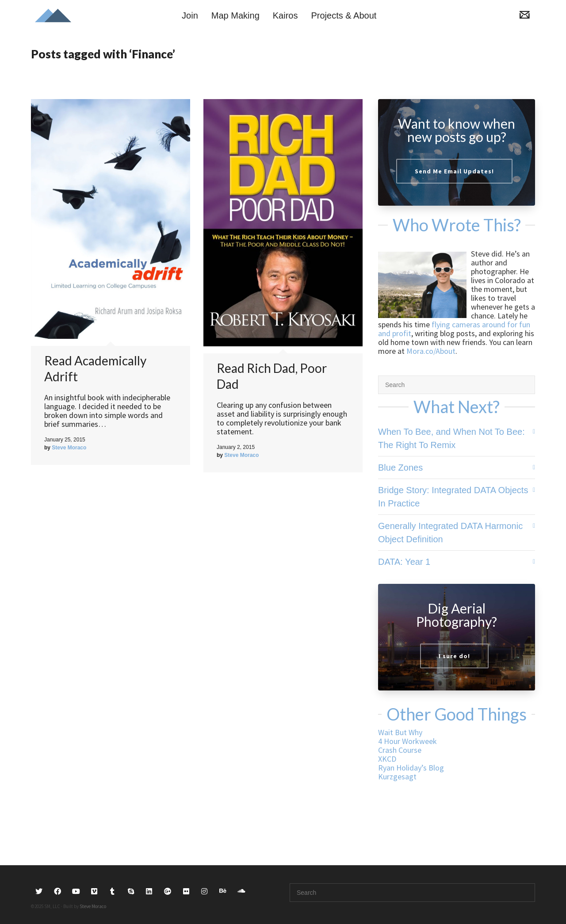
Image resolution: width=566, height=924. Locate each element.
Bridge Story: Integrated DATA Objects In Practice (453, 496)
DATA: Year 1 (404, 562)
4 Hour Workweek (407, 741)
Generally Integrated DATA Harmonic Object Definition (450, 532)
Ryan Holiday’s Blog (411, 768)
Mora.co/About (430, 351)
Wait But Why (400, 732)
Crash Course (399, 750)
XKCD (387, 759)
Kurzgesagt (397, 776)
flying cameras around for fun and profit (454, 328)
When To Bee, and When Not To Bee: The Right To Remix (451, 438)
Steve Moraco (93, 906)
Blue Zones (400, 467)
